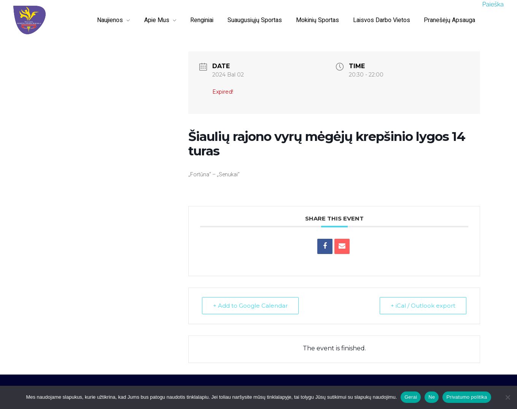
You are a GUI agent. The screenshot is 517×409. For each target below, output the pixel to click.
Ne (431, 397)
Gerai (410, 397)
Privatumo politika (466, 397)
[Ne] (507, 397)
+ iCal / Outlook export (423, 305)
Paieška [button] (493, 4)
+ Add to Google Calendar (250, 305)
